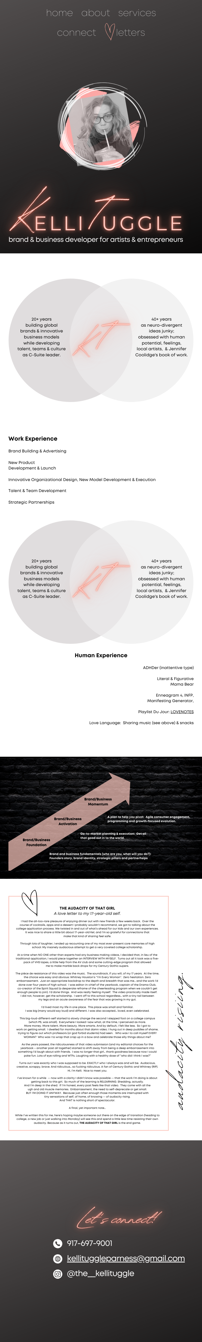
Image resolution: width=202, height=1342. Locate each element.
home (59, 13)
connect (76, 33)
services (137, 13)
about (95, 13)
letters (130, 33)
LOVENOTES (182, 712)
